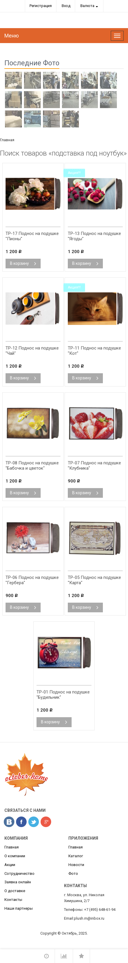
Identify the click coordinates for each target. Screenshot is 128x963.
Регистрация (41, 6)
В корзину (23, 263)
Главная (7, 140)
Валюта (87, 6)
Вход (66, 6)
